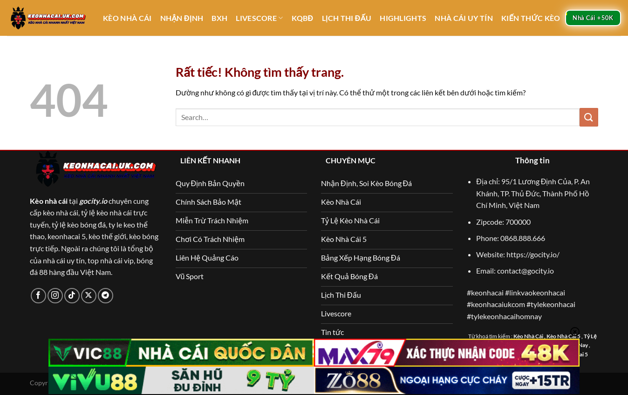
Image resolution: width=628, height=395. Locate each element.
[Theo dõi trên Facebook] (38, 295)
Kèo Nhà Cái (127, 17)
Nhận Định (182, 17)
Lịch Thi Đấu (347, 17)
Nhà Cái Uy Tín (463, 17)
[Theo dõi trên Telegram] (105, 295)
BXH (219, 17)
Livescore (259, 18)
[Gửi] (589, 117)
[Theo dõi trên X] (88, 295)
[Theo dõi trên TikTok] (72, 295)
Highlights (403, 17)
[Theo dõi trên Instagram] (55, 295)
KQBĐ (303, 17)
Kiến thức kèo (530, 17)
